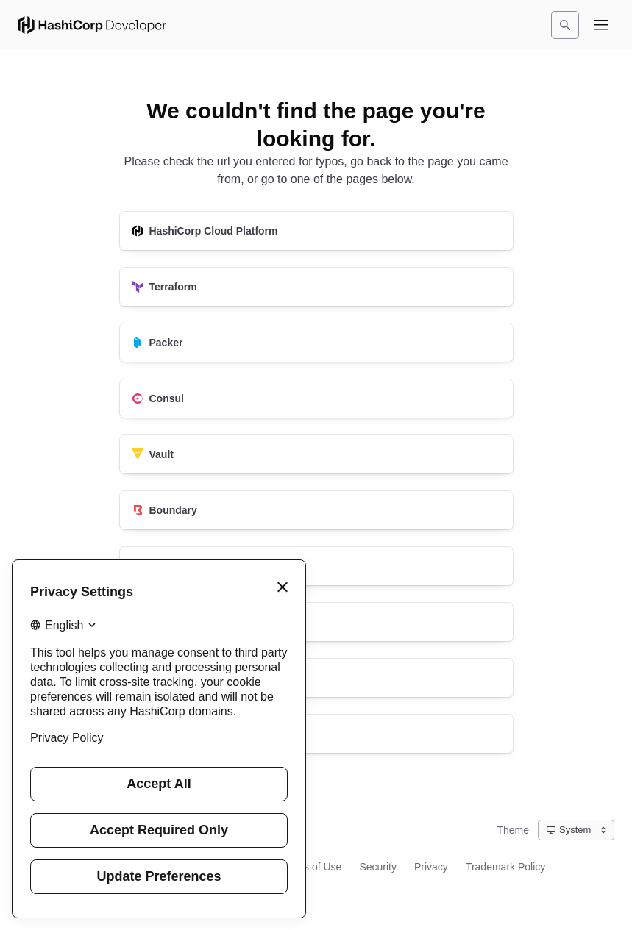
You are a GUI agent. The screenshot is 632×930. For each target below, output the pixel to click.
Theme (513, 830)
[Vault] (316, 454)
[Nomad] (316, 566)
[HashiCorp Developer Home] (92, 25)
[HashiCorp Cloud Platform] (316, 231)
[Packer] (316, 342)
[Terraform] (316, 287)
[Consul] (316, 398)
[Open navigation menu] (601, 25)
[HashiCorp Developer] (316, 734)
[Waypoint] (316, 622)
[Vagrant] (316, 678)
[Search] (565, 25)
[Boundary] (316, 510)
